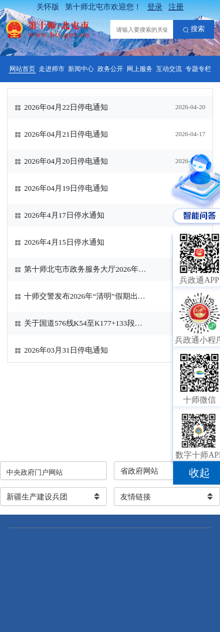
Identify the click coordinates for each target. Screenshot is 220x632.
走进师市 (52, 68)
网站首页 (22, 68)
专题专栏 (198, 68)
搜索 (194, 29)
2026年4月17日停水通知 (64, 215)
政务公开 (110, 68)
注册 (176, 6)
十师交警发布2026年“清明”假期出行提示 (86, 296)
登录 (155, 6)
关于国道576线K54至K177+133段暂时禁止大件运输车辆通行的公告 (86, 323)
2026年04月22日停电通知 (66, 107)
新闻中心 (81, 68)
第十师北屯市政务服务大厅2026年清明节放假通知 (86, 269)
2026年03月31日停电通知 (66, 350)
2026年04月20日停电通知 (66, 161)
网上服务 (140, 68)
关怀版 (47, 6)
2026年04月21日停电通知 (66, 134)
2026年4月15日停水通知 (64, 242)
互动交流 (169, 68)
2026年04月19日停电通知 (66, 188)
